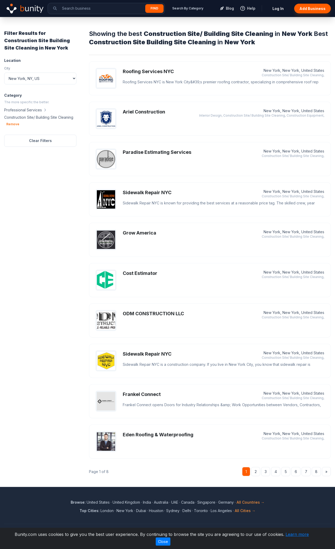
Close (163, 541)
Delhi (186, 510)
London (107, 510)
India (147, 502)
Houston (156, 510)
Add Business (312, 8)
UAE (174, 502)
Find (154, 8)
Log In (278, 8)
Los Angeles (221, 510)
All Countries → (251, 502)
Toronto (201, 510)
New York (124, 510)
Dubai (141, 510)
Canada (187, 502)
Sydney (173, 510)
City (7, 68)
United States (98, 502)
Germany (226, 502)
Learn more (297, 534)
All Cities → (245, 510)
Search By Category (187, 8)
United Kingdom (126, 502)
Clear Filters (40, 140)
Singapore (206, 502)
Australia (161, 502)
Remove (12, 124)
